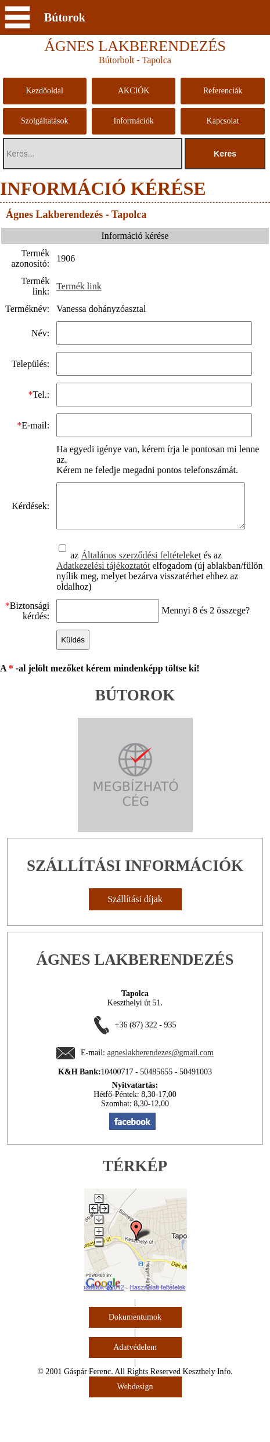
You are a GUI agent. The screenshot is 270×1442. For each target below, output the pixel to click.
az (68, 564)
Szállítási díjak (135, 908)
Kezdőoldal (44, 90)
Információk (134, 121)
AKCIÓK (133, 90)
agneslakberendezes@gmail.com (160, 1061)
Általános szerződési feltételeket (140, 564)
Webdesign (135, 1395)
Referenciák (223, 90)
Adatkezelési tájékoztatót (102, 574)
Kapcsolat (223, 121)
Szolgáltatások (45, 121)
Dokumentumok (135, 1325)
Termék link (77, 286)
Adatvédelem (135, 1356)
